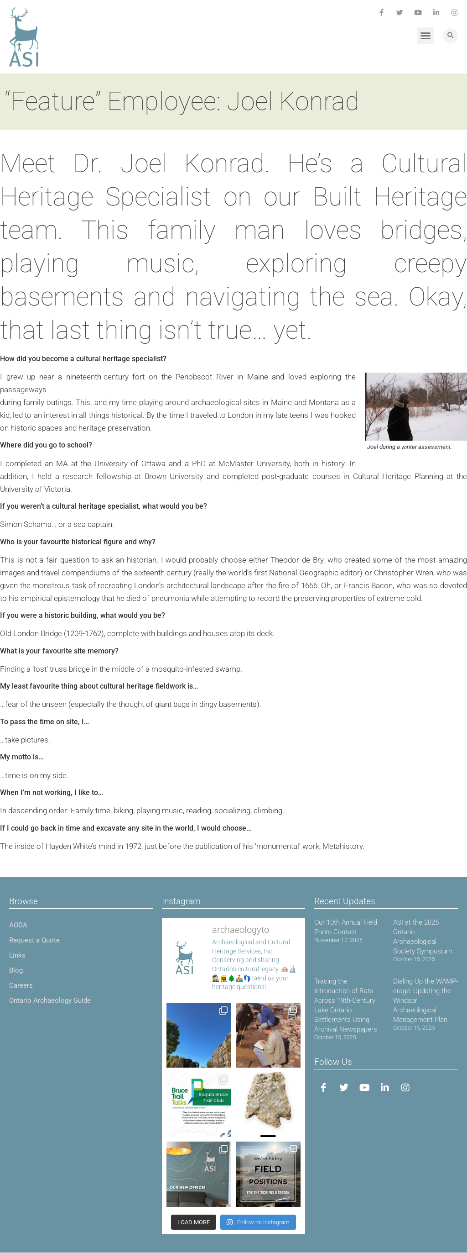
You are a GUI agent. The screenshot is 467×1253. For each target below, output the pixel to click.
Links (17, 955)
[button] (425, 35)
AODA (18, 925)
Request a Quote (34, 940)
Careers (21, 985)
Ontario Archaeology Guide (50, 1000)
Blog (16, 970)
